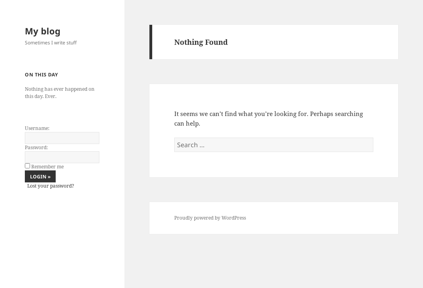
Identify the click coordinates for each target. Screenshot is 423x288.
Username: (37, 128)
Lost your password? (50, 185)
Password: (36, 147)
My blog (42, 31)
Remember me (47, 166)
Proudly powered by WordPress (210, 217)
